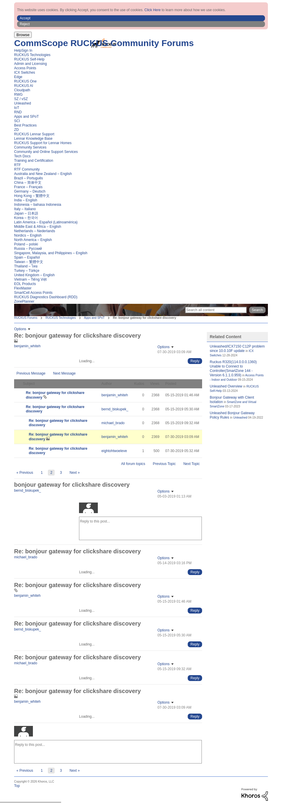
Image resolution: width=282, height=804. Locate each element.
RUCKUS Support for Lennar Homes (42, 143)
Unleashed (22, 103)
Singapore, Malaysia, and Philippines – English (51, 253)
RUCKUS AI (23, 86)
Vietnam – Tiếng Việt (30, 279)
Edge (18, 77)
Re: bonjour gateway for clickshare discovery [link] (144, 317)
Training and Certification (33, 161)
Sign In (26, 50)
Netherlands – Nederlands (34, 231)
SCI (17, 121)
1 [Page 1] (42, 473)
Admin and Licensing (30, 64)
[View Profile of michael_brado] (113, 423)
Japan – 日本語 (26, 213)
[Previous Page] (25, 473)
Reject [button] (25, 24)
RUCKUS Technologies (32, 55)
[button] (141, 18)
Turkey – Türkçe (26, 271)
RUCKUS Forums (25, 317)
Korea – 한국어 (26, 218)
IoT (16, 108)
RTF (17, 165)
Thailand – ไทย (26, 266)
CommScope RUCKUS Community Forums (104, 43)
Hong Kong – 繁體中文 (32, 196)
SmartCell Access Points (33, 293)
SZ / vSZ (21, 99)
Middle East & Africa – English (37, 227)
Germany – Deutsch (30, 191)
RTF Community (27, 169)
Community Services (30, 147)
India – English (25, 200)
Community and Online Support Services (46, 152)
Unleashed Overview (226, 386)
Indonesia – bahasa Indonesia (37, 205)
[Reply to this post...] (140, 528)
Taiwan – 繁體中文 (28, 262)
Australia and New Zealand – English (43, 174)
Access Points (25, 68)
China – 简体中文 (27, 183)
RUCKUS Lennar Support (34, 134)
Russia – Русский (28, 249)
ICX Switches (24, 72)
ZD (16, 130)
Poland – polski (26, 244)
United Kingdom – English (34, 275)
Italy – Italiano (25, 209)
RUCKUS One (25, 81)
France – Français (28, 187)
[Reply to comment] (195, 361)
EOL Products (25, 284)
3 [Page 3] (61, 473)
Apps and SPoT (26, 116)
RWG (18, 94)
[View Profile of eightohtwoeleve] (114, 451)
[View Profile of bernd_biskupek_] (114, 409)
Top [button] (17, 786)
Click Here (153, 10)
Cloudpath (22, 90)
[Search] (216, 310)
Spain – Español (27, 257)
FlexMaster (22, 288)
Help (17, 50)
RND (18, 112)
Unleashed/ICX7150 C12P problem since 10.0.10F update (237, 348)
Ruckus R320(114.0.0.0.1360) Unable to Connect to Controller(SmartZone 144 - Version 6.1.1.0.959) (233, 368)
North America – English (33, 240)
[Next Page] (74, 473)
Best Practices (25, 125)
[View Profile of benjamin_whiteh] (27, 346)
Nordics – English (27, 235)
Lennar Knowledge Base (33, 138)
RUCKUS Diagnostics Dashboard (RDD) (45, 297)
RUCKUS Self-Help (29, 59)
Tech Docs (22, 156)
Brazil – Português (28, 178)
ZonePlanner (24, 301)
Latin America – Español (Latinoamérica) (46, 222)
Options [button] (20, 329)
